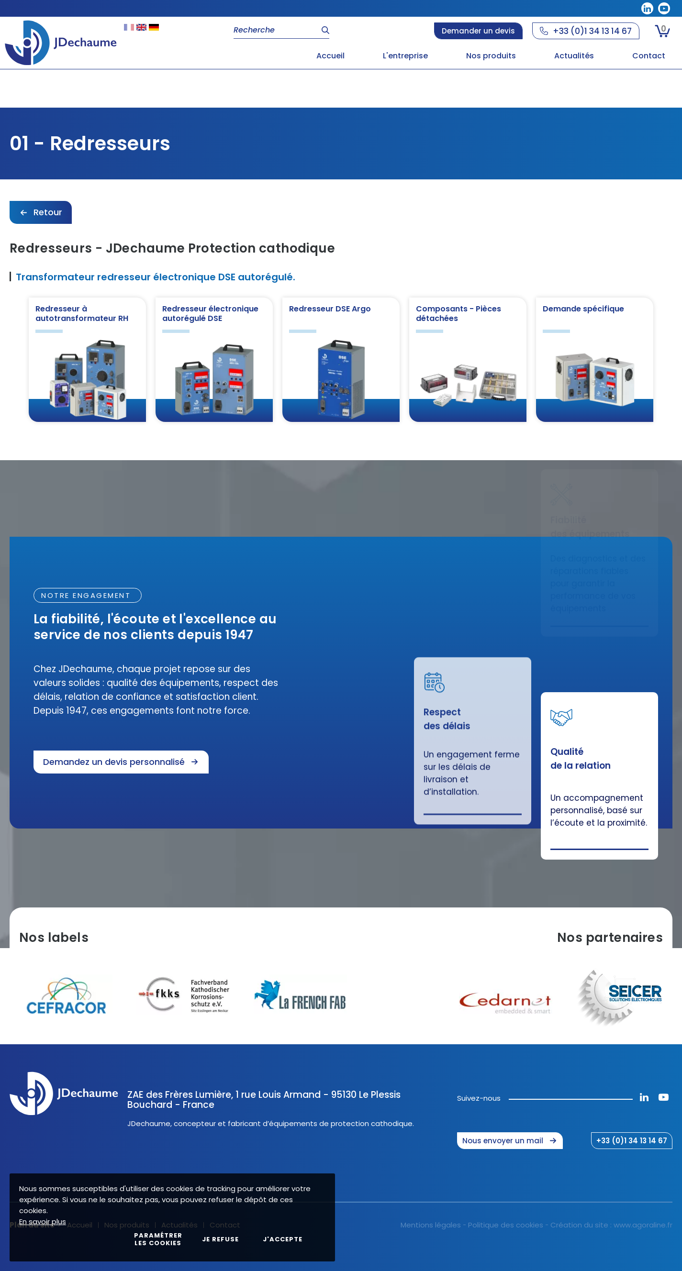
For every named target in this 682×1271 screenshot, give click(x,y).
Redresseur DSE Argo (330, 308)
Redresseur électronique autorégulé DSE (210, 313)
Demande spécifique (583, 308)
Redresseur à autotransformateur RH (81, 313)
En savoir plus (42, 1221)
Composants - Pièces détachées (458, 313)
